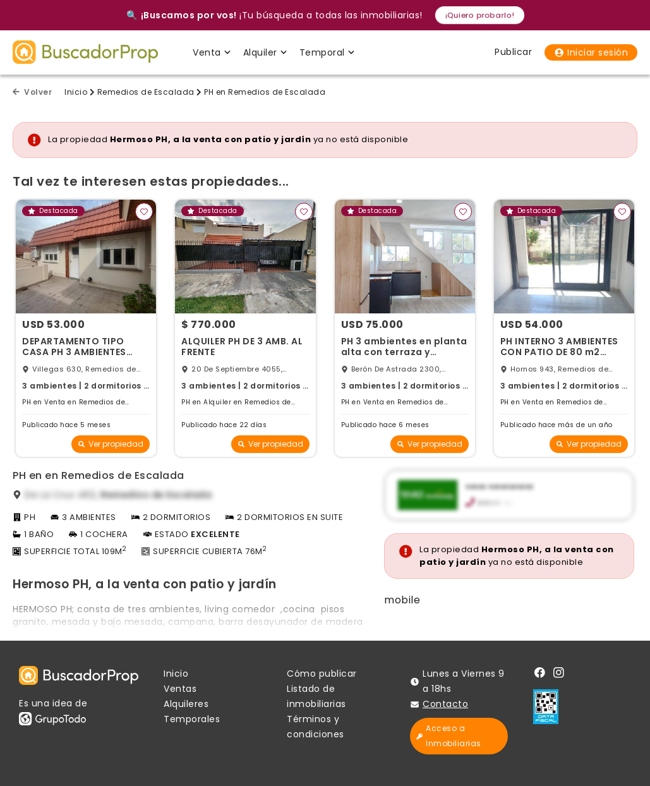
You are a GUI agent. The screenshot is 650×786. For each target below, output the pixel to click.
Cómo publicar (322, 673)
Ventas (180, 688)
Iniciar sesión (591, 52)
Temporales (192, 719)
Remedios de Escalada (146, 92)
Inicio (75, 92)
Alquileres (186, 704)
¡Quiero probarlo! (479, 14)
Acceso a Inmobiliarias (448, 736)
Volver (32, 92)
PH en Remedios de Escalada (264, 92)
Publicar (513, 51)
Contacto (445, 704)
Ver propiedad (110, 443)
